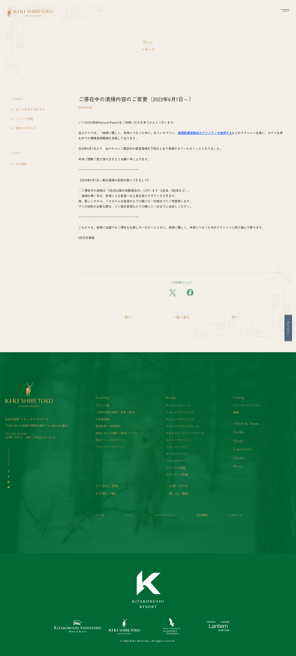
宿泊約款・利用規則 (108, 426)
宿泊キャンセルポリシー (111, 440)
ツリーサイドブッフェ (247, 405)
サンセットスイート (178, 405)
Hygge (238, 440)
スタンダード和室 (177, 474)
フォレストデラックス (180, 412)
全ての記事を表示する (30, 109)
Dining (238, 397)
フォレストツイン (177, 447)
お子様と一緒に (107, 493)
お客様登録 (102, 419)
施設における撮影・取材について (116, 433)
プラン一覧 (102, 405)
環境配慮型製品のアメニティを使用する (205, 133)
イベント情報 (24, 119)
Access (239, 457)
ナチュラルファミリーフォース (185, 433)
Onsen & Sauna (246, 423)
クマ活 (100, 515)
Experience (242, 449)
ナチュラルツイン (177, 460)
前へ (128, 317)
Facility (239, 431)
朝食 (236, 412)
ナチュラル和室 (175, 467)
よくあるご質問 (107, 485)
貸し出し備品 (178, 493)
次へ (234, 317)
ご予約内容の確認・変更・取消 (115, 412)
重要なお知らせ (25, 128)
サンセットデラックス (180, 419)
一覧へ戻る (181, 317)
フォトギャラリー (165, 515)
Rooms (171, 397)
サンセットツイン (177, 454)
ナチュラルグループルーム (182, 426)
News (237, 466)
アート (129, 515)
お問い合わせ (178, 485)
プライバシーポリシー (109, 447)
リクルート (235, 515)
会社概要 (202, 515)
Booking (102, 397)
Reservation (288, 328)
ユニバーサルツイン (178, 440)
